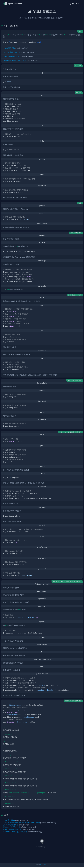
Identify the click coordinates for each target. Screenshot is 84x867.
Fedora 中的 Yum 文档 (12, 52)
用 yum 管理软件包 (10, 825)
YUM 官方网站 (9, 48)
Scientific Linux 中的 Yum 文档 (15, 60)
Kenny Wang (44, 865)
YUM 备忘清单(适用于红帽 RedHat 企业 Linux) (21, 823)
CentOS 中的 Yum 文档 (12, 56)
